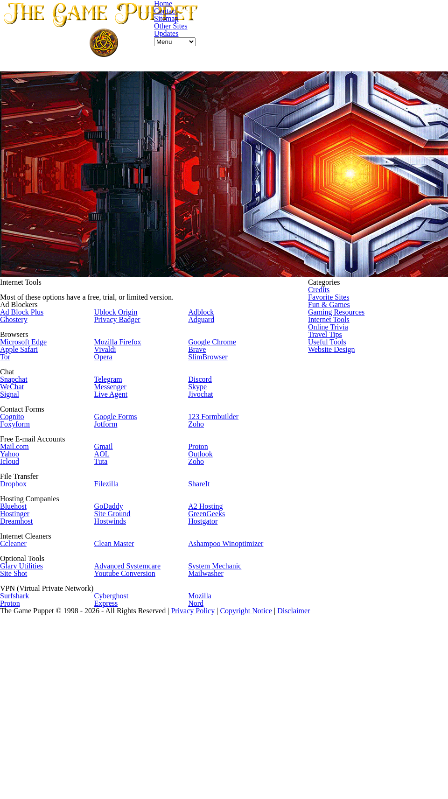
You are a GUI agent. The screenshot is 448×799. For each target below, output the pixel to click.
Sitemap (345, 63)
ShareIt (201, 552)
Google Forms (124, 458)
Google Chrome (215, 353)
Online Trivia (354, 343)
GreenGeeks (209, 594)
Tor (19, 374)
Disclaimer (371, 772)
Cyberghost (119, 710)
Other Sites (382, 63)
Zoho (198, 468)
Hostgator (205, 604)
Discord (202, 406)
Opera (111, 374)
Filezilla (114, 552)
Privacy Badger (125, 322)
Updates (419, 63)
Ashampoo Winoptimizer (229, 636)
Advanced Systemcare (136, 668)
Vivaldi (112, 364)
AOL (108, 510)
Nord (198, 720)
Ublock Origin (123, 311)
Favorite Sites (355, 289)
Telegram (116, 406)
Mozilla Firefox (125, 353)
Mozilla (201, 710)
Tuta (108, 520)
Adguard (203, 322)
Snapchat (28, 406)
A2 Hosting (207, 584)
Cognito (26, 458)
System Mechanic (217, 668)
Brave (199, 364)
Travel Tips (351, 356)
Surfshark (29, 710)
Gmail (111, 500)
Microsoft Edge (37, 353)
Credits (345, 276)
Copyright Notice (319, 772)
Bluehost (28, 584)
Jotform (114, 468)
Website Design (358, 383)
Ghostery (28, 322)
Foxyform (29, 468)
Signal (23, 426)
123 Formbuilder (217, 458)
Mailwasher (208, 678)
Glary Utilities (36, 668)
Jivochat (202, 426)
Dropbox (27, 552)
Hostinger (29, 594)
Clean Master (122, 636)
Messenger (119, 416)
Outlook (202, 510)
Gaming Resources (363, 316)
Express (114, 720)
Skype (199, 416)
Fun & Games (355, 303)
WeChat (25, 416)
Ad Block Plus (35, 311)
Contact (312, 63)
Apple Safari (33, 364)
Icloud (23, 520)
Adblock (202, 311)
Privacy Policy (263, 772)
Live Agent (118, 426)
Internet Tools (356, 330)
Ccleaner (27, 636)
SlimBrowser (210, 374)
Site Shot (28, 678)
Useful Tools (353, 370)
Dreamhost (31, 604)
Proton (200, 500)
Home (284, 63)
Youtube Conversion (133, 678)
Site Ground (121, 594)
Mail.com (28, 500)
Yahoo (23, 510)
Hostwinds (118, 604)
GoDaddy (116, 584)
